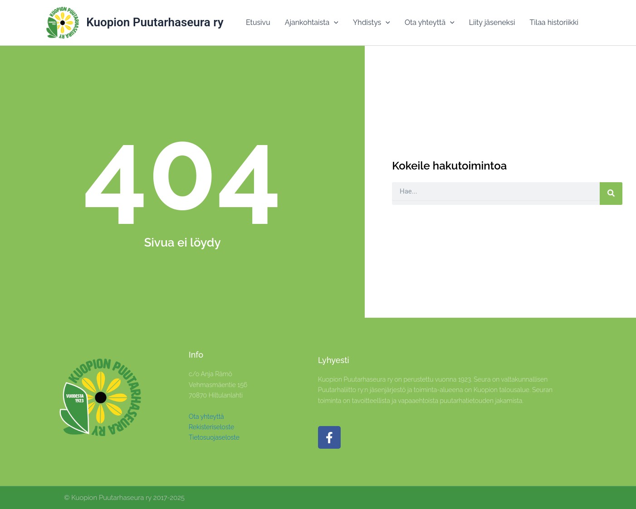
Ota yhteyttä (206, 416)
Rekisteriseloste (211, 427)
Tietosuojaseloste (214, 437)
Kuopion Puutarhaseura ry (154, 22)
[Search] (611, 193)
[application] (333, 23)
